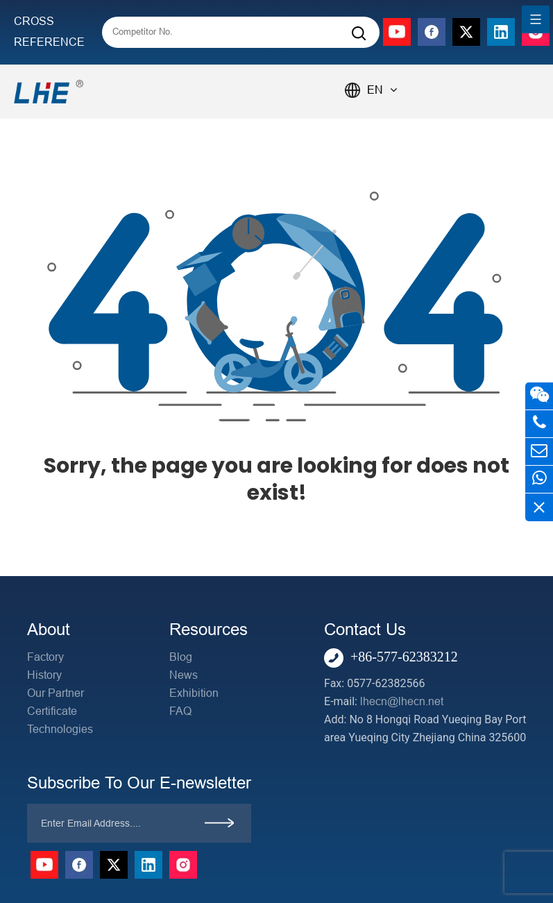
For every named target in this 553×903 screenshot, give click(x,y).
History (44, 675)
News (183, 675)
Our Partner (55, 693)
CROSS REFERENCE (49, 31)
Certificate (52, 711)
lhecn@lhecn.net (401, 701)
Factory (45, 657)
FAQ (180, 711)
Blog (180, 657)
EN (382, 90)
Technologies (60, 729)
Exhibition (194, 693)
